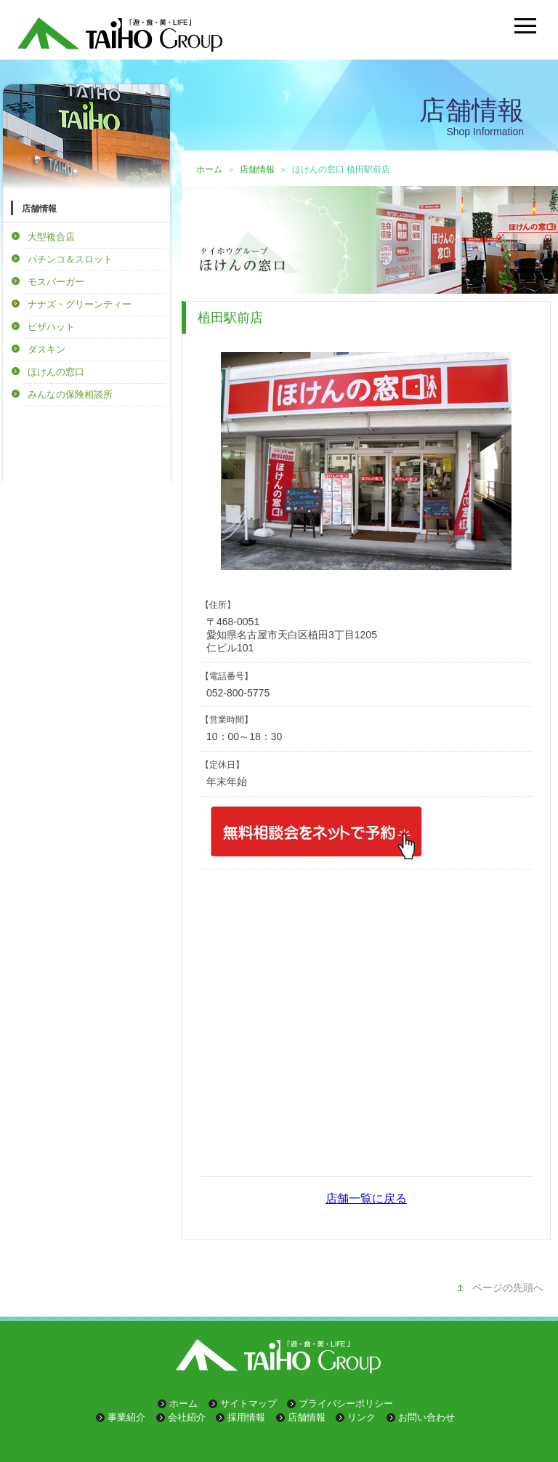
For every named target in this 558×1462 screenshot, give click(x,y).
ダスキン (46, 349)
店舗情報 (257, 169)
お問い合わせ (426, 1417)
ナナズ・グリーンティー (80, 304)
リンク (361, 1417)
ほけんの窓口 (56, 371)
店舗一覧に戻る (366, 1198)
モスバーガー (56, 281)
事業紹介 (126, 1417)
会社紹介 (187, 1417)
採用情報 (246, 1417)
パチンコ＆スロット (70, 259)
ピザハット (51, 326)
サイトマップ (248, 1403)
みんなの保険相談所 (70, 394)
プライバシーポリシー (346, 1403)
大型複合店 (51, 236)
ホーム (209, 169)
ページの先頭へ (507, 1287)
